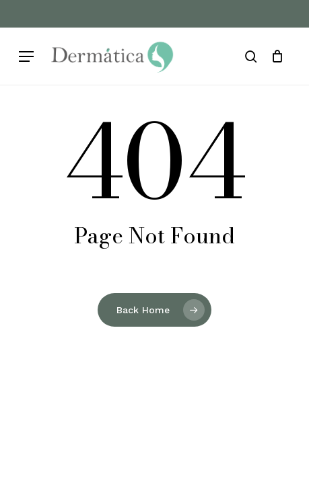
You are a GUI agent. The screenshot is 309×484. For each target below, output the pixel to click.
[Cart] (277, 56)
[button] (26, 57)
